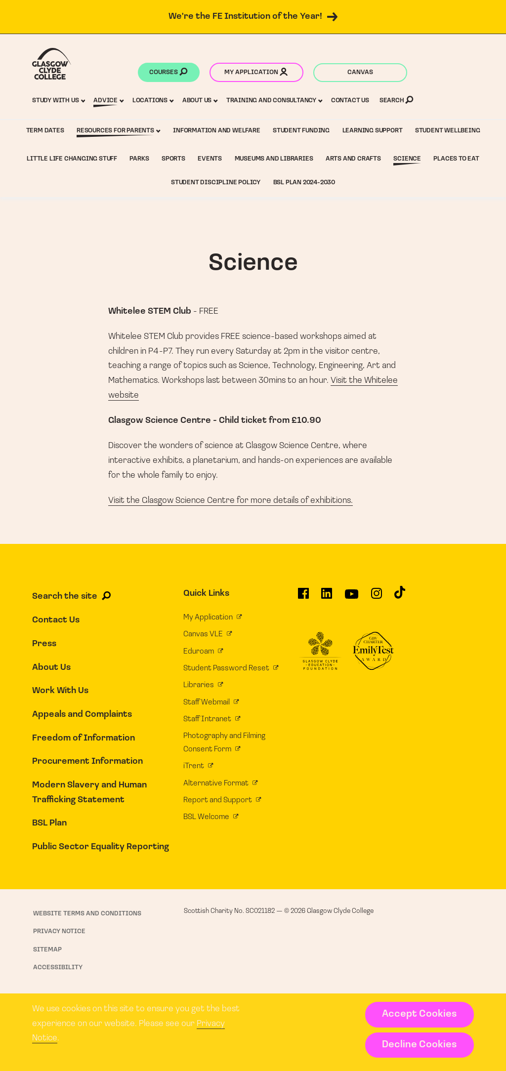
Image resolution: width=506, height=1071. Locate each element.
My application (256, 73)
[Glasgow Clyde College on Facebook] (303, 597)
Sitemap (47, 950)
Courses (168, 73)
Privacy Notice (59, 931)
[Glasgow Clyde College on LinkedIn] (326, 597)
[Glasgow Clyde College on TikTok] (399, 596)
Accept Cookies (419, 1014)
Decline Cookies (419, 1045)
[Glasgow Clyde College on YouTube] (351, 597)
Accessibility (58, 967)
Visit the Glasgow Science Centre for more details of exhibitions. (230, 500)
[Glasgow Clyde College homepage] (51, 64)
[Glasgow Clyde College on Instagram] (376, 597)
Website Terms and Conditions (87, 913)
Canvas (360, 72)
